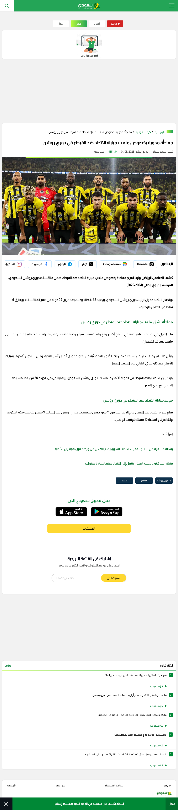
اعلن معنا (61, 785)
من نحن (167, 785)
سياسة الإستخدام (114, 785)
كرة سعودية (143, 132)
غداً (61, 23)
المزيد (8, 665)
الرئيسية (159, 132)
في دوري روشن (164, 480)
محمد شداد (159, 151)
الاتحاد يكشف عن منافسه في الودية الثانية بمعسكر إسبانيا (89, 803)
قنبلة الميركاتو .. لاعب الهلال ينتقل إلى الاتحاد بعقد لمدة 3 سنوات (129, 463)
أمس (97, 23)
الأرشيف (11, 785)
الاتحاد (124, 480)
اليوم (79, 23)
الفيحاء (144, 480)
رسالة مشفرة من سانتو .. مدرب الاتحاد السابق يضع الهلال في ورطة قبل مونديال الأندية (114, 449)
